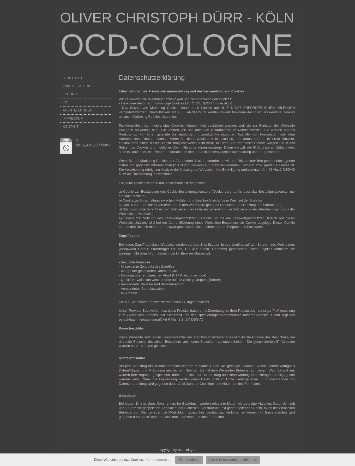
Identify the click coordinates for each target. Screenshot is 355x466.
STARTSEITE (73, 78)
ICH (66, 102)
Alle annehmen (189, 460)
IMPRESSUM (73, 118)
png (66, 140)
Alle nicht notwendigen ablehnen (232, 460)
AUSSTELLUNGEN (77, 110)
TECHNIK (70, 94)
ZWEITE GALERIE (77, 86)
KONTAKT (71, 126)
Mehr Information (158, 460)
